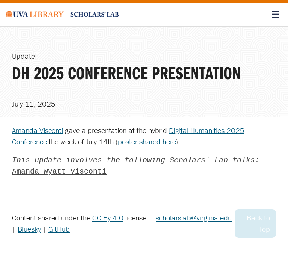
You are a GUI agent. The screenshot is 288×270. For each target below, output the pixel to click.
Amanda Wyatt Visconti (59, 171)
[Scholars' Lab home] (62, 14)
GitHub (59, 229)
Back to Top (258, 223)
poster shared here (147, 141)
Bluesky (29, 229)
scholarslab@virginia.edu (194, 217)
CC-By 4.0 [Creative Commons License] (107, 217)
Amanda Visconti (37, 130)
